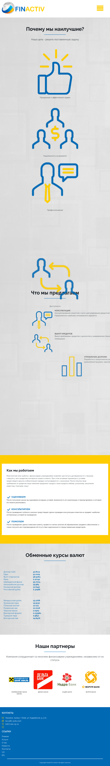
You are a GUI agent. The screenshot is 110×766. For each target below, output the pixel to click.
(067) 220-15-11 (12, 724)
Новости (6, 746)
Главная (5, 736)
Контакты (6, 749)
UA (3, 752)
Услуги (5, 739)
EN (3, 755)
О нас (4, 743)
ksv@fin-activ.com (13, 721)
